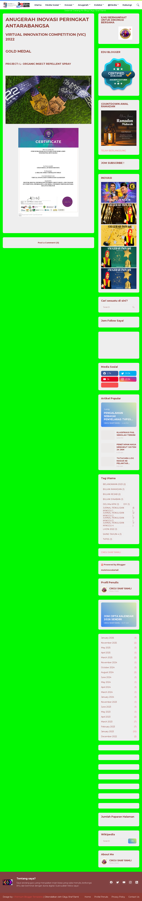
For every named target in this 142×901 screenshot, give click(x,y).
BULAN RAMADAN (113, 489)
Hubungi (127, 5)
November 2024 (118, 662)
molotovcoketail (109, 570)
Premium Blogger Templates (28, 897)
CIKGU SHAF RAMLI (111, 552)
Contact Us (133, 897)
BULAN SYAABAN (113, 499)
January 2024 (118, 697)
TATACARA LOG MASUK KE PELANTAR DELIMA (125, 461)
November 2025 (118, 643)
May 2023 (118, 712)
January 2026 (118, 638)
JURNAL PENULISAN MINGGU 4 (119, 524)
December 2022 (118, 736)
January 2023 (118, 731)
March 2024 (118, 692)
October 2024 (118, 667)
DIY (126, 504)
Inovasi (68, 5)
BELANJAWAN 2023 (114, 484)
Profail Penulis (101, 897)
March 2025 (118, 657)
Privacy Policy (118, 897)
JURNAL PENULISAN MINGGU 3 (119, 519)
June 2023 (118, 707)
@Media (112, 5)
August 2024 (118, 672)
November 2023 (118, 702)
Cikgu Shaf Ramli (70, 897)
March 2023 (118, 721)
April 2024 (118, 687)
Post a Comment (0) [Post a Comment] (48, 242)
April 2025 (118, 652)
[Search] (137, 5)
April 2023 (118, 717)
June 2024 (118, 677)
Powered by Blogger (113, 564)
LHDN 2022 (110, 529)
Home (88, 897)
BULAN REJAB (112, 494)
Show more (114, 591)
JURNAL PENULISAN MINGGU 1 (119, 509)
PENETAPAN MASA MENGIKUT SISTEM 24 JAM (126, 447)
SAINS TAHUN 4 (112, 534)
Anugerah (83, 5)
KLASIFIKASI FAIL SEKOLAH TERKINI (126, 433)
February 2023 (118, 726)
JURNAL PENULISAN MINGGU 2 (119, 514)
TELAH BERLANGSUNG (113, 150)
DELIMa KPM (111, 504)
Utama (37, 5)
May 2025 (118, 647)
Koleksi (98, 5)
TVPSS (107, 539)
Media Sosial (52, 5)
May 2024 (118, 682)
